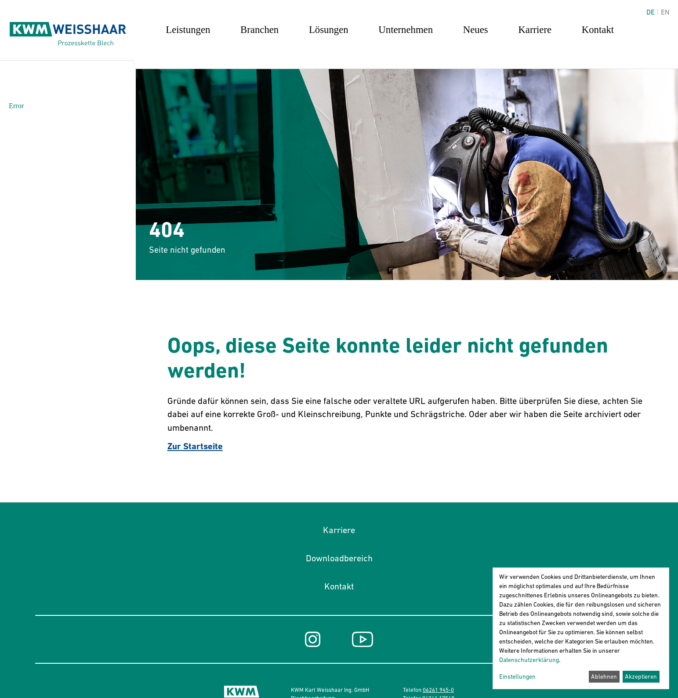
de (650, 12)
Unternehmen (405, 29)
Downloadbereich (339, 558)
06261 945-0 (438, 690)
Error (16, 106)
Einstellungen (517, 676)
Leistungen (188, 29)
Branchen (259, 29)
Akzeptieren (641, 676)
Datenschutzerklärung (529, 659)
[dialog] (581, 628)
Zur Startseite (195, 446)
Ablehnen (604, 676)
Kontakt (598, 29)
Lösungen (328, 29)
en (665, 12)
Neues (475, 29)
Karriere (534, 29)
